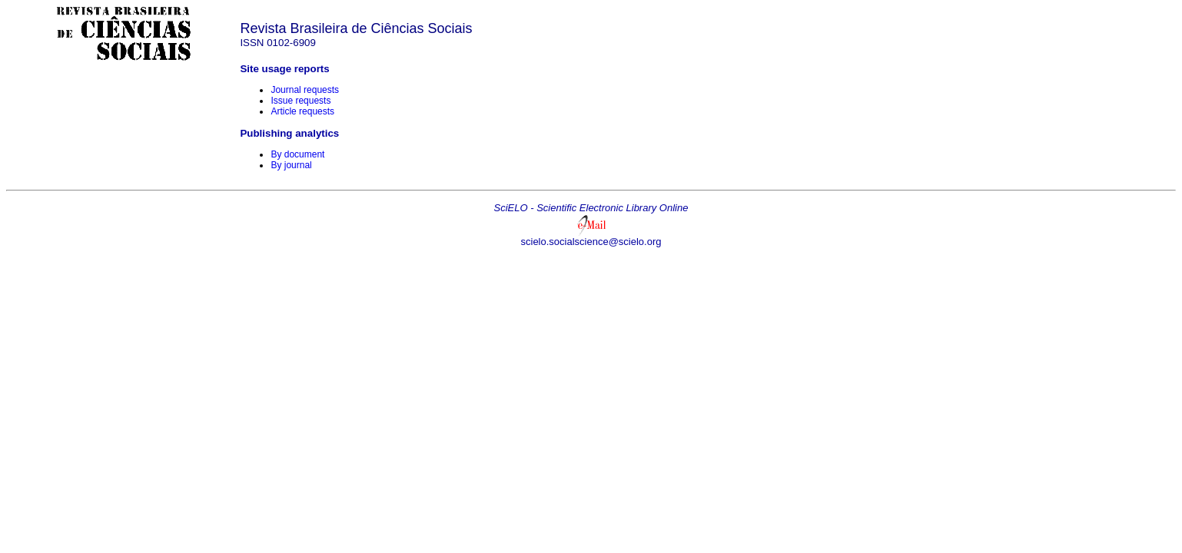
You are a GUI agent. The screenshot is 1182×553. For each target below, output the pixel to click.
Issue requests (300, 100)
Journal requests (305, 89)
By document (297, 154)
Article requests (302, 111)
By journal (291, 165)
